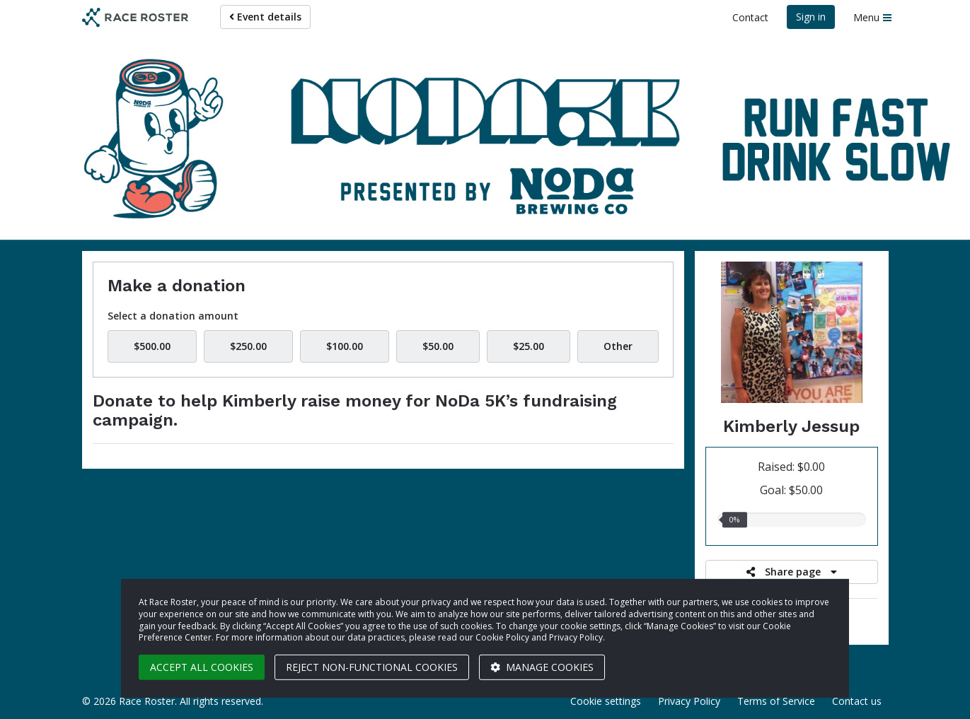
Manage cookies (542, 667)
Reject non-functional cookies (372, 667)
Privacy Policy (689, 701)
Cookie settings (605, 701)
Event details (265, 16)
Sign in (811, 16)
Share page (791, 571)
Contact (750, 17)
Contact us (857, 701)
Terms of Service (776, 701)
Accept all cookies (201, 667)
